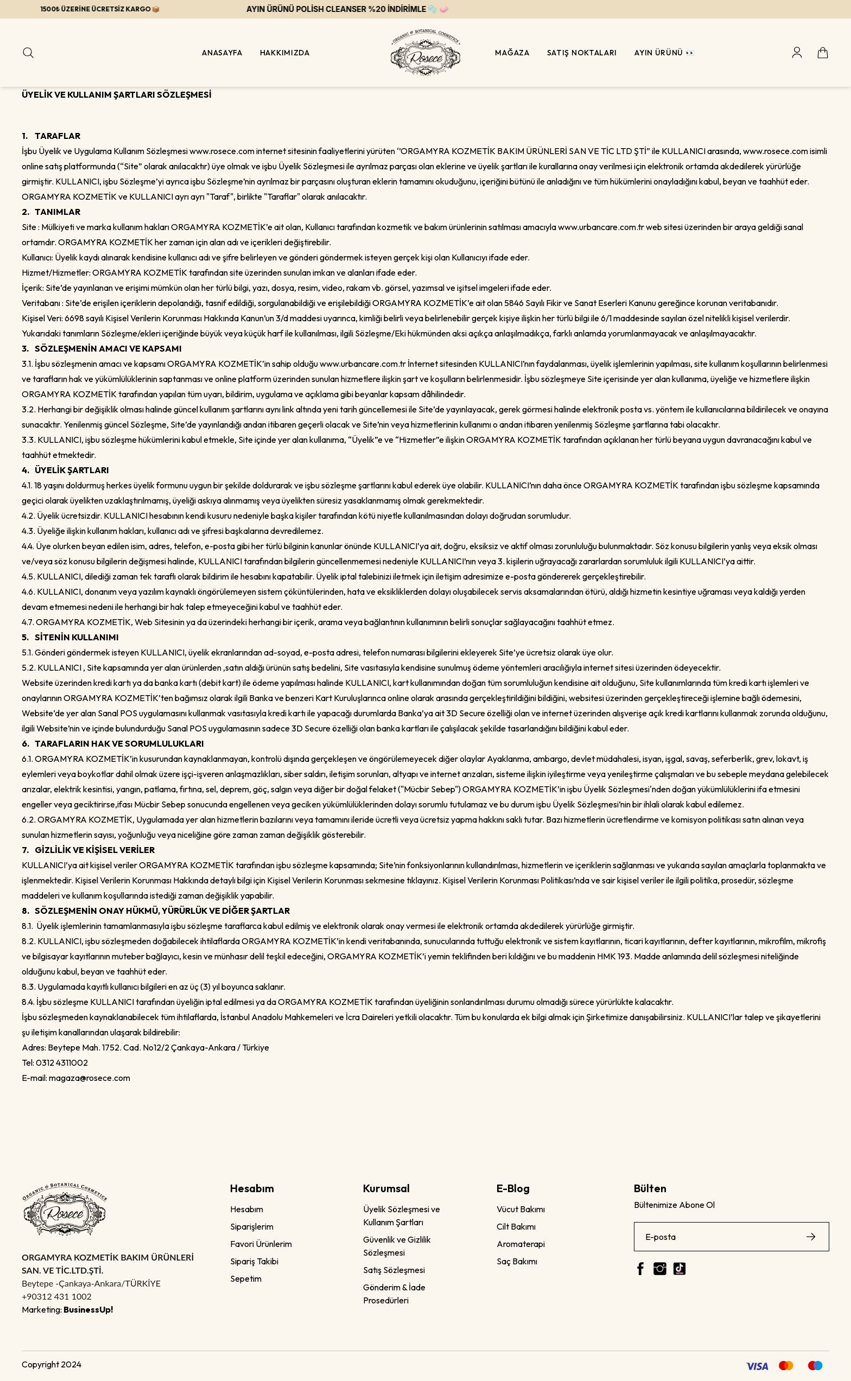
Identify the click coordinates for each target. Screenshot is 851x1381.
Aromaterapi (521, 1243)
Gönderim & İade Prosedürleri (394, 1294)
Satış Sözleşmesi (394, 1269)
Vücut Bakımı (521, 1209)
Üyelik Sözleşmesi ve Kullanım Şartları (401, 1215)
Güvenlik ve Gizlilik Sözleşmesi (397, 1246)
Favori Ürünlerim (261, 1243)
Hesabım (246, 1209)
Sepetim (246, 1278)
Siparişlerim (252, 1226)
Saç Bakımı (517, 1261)
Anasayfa (222, 53)
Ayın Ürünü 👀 (664, 53)
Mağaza (512, 53)
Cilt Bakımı (516, 1226)
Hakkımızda (285, 53)
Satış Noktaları (582, 53)
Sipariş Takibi (254, 1261)
